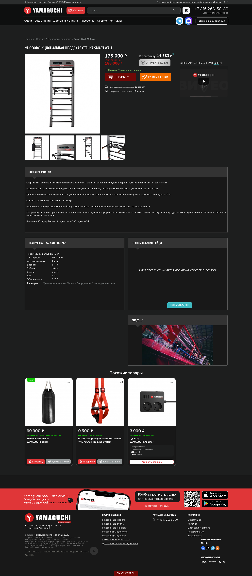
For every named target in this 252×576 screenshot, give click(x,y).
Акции (28, 20)
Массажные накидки (114, 527)
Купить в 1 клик (155, 77)
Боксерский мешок (38, 438)
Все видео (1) (216, 64)
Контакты (115, 20)
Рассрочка (87, 20)
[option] (177, 345)
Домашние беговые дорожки (120, 543)
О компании (43, 20)
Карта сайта (195, 535)
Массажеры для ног (114, 535)
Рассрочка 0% (196, 531)
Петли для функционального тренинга (100, 438)
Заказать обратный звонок (215, 13)
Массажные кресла (114, 519)
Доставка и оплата (65, 20)
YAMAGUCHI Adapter (141, 441)
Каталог (192, 523)
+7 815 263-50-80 (211, 9)
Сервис (102, 20)
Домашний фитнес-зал (212, 20)
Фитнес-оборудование (116, 539)
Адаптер (134, 438)
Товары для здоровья (103, 283)
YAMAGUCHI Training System (94, 441)
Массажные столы (113, 523)
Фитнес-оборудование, (79, 283)
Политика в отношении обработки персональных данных (57, 553)
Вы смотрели (126, 573)
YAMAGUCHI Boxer (37, 441)
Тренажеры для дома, (55, 283)
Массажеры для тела (115, 531)
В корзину (35, 461)
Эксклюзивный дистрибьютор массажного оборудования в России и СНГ (192, 2)
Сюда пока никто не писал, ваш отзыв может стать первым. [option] (177, 269)
